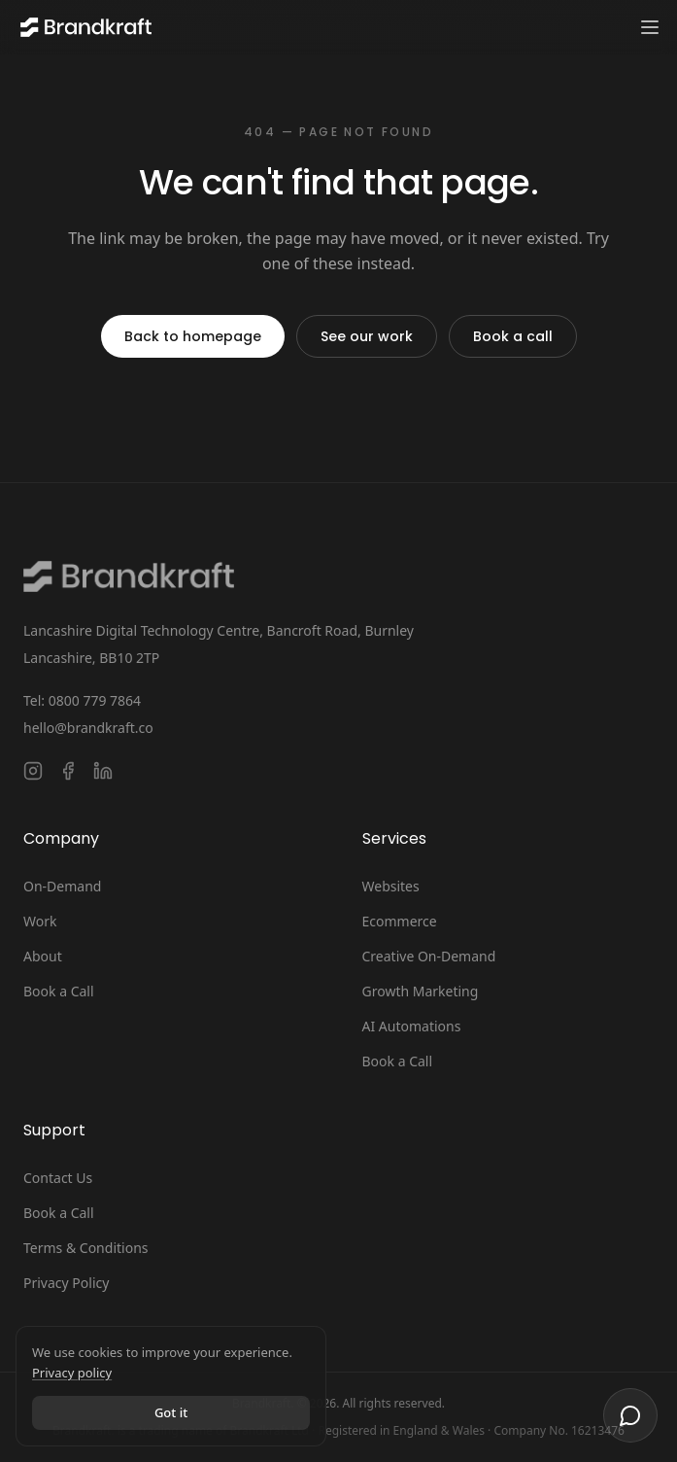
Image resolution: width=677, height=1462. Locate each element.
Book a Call (58, 991)
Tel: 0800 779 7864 (82, 700)
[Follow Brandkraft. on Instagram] (33, 771)
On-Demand (62, 886)
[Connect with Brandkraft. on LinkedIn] (103, 771)
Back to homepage (192, 336)
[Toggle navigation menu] (649, 27)
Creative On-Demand (429, 956)
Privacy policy (72, 1372)
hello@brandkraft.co (88, 727)
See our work (367, 336)
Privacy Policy (66, 1282)
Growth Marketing (420, 991)
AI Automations (411, 1026)
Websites (391, 886)
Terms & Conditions (86, 1247)
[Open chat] (630, 1415)
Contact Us (57, 1177)
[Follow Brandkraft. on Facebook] (68, 771)
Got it (170, 1412)
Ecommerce (399, 921)
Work (39, 921)
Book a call (513, 336)
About (42, 956)
